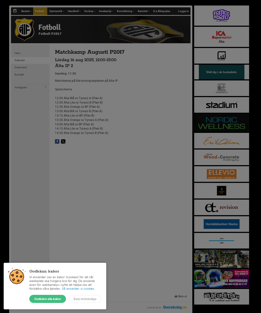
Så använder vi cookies (78, 288)
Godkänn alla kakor (47, 299)
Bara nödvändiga (85, 299)
